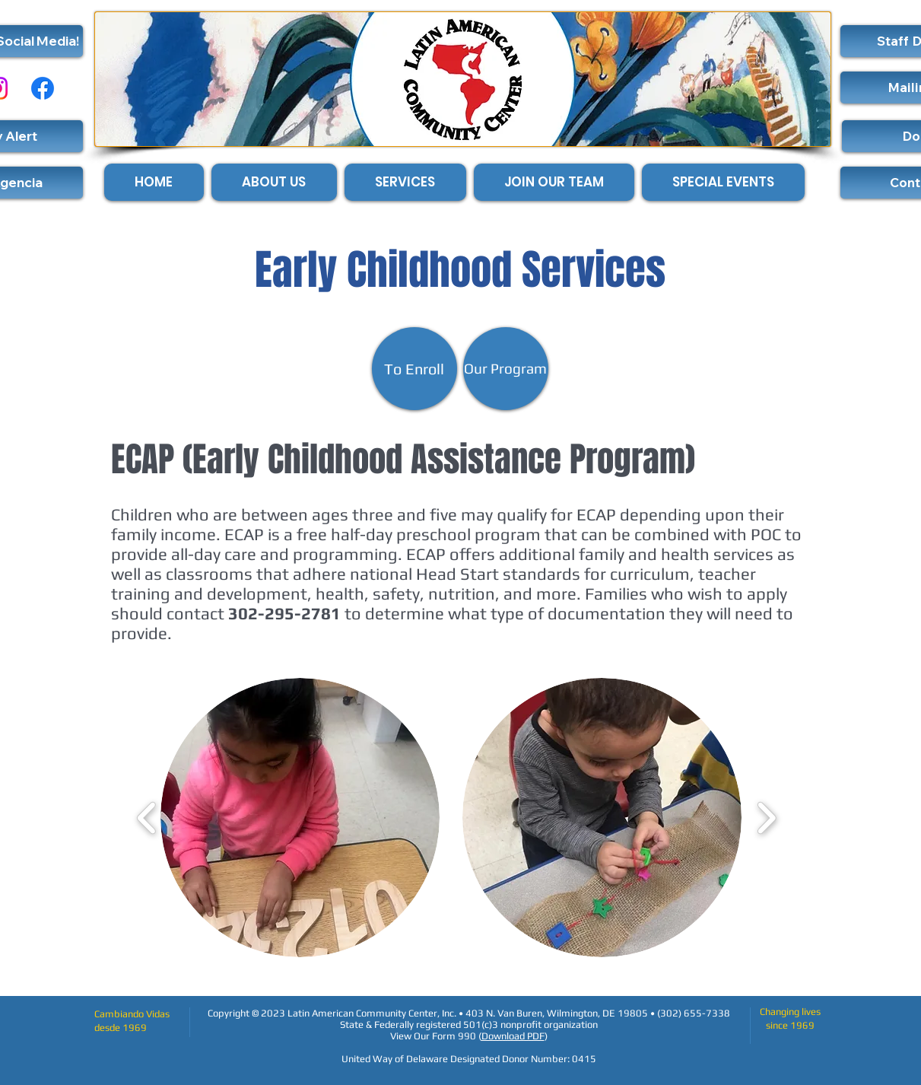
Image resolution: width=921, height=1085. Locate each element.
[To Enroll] (414, 368)
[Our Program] (505, 368)
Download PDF (513, 1036)
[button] (300, 817)
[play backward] (147, 817)
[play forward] (766, 817)
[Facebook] (42, 88)
